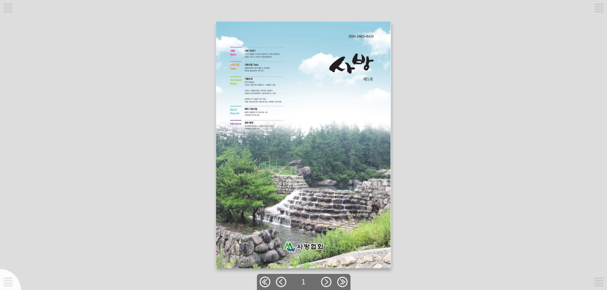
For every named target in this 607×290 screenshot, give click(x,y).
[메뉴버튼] (8, 282)
